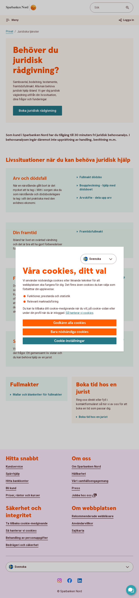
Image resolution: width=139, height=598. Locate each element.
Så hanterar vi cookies (79, 313)
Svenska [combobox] (95, 259)
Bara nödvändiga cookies (70, 332)
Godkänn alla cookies (69, 323)
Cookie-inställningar (69, 341)
